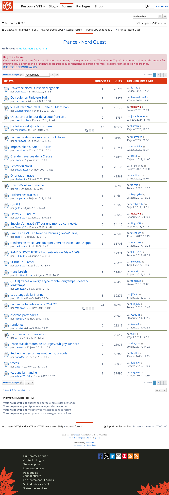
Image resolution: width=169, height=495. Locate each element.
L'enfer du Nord (21, 166)
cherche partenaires (24, 315)
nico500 (19, 318)
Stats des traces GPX (36, 484)
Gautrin (135, 314)
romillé (15, 204)
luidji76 (135, 303)
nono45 (19, 357)
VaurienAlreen (23, 110)
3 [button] (162, 74)
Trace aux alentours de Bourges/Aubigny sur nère (44, 344)
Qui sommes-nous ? (35, 456)
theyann (19, 347)
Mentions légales (33, 468)
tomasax (20, 288)
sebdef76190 (22, 376)
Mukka (135, 353)
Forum (67, 6)
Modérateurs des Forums (33, 48)
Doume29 (20, 91)
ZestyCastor (21, 169)
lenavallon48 (138, 97)
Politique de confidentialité (32, 474)
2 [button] (158, 74)
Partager (83, 6)
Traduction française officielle (80, 438)
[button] (165, 75)
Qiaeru (97, 438)
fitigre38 (136, 223)
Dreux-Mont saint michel (27, 185)
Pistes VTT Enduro (22, 214)
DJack (18, 160)
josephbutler (22, 120)
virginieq (136, 372)
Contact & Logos (33, 460)
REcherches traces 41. (25, 195)
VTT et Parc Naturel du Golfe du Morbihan (39, 107)
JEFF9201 (20, 256)
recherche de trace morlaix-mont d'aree (37, 137)
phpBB (76, 435)
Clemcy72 (20, 227)
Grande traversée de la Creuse (31, 156)
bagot (18, 366)
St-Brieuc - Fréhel (22, 262)
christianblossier (24, 275)
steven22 (20, 217)
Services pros (31, 464)
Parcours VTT (31, 6)
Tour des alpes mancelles (28, 334)
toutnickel (20, 150)
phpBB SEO (90, 443)
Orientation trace (22, 175)
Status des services (35, 488)
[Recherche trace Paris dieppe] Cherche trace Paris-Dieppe (50, 243)
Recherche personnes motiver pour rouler (39, 353)
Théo (17, 236)
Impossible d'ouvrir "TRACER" (30, 147)
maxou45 (20, 129)
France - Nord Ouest (84, 42)
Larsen (135, 126)
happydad (20, 198)
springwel (20, 140)
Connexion (162, 6)
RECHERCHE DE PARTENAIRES (20, 67)
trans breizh (18, 271)
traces (14, 363)
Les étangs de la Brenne (27, 295)
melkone (20, 246)
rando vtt (16, 324)
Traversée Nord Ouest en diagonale (35, 88)
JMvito (134, 294)
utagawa (136, 106)
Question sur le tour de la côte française (38, 117)
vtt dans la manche (23, 372)
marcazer (20, 101)
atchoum (136, 232)
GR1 (17, 337)
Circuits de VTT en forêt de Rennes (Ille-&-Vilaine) (44, 233)
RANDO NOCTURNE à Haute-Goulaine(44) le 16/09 (45, 252)
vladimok (20, 179)
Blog (52, 6)
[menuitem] (21, 23)
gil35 (17, 208)
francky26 (20, 307)
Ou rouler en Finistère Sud (28, 97)
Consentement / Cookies (38, 480)
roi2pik (19, 298)
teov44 (19, 328)
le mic (134, 87)
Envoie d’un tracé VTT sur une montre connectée (44, 223)
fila (16, 188)
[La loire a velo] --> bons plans (31, 126)
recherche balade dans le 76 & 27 (33, 304)
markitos (136, 271)
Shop (99, 6)
